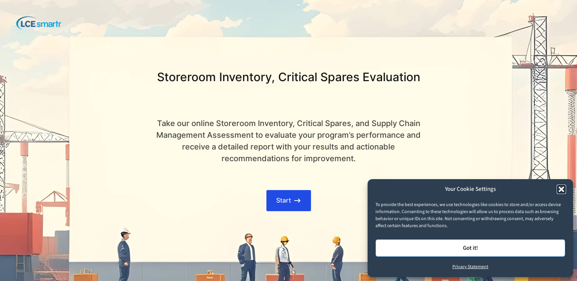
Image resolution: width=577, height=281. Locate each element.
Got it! (470, 248)
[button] (561, 189)
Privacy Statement (470, 266)
